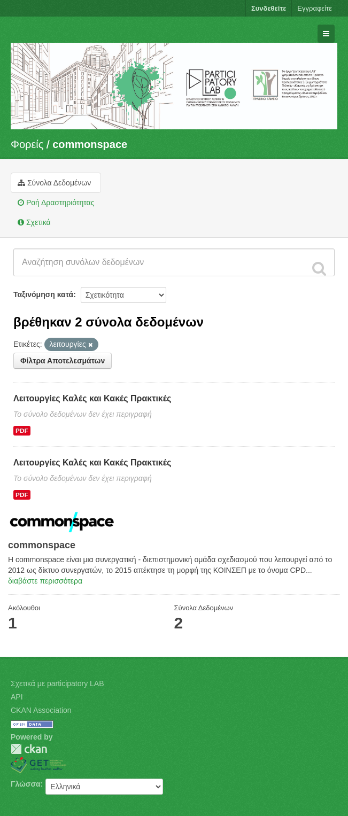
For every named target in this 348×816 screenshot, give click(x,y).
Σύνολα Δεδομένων (54, 182)
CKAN (29, 749)
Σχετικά (34, 222)
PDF (22, 430)
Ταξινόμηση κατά (43, 294)
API (17, 697)
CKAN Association (41, 710)
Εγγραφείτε (314, 8)
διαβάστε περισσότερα (45, 581)
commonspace (89, 144)
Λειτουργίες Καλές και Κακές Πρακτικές (92, 398)
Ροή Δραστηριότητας (56, 202)
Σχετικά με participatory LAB (57, 683)
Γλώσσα (26, 784)
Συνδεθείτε (268, 8)
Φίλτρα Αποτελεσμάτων (62, 360)
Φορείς (27, 144)
